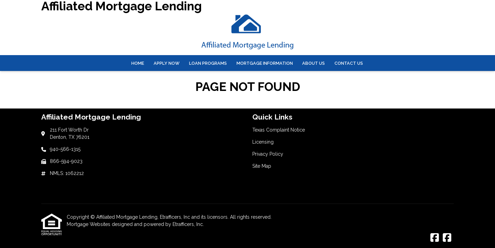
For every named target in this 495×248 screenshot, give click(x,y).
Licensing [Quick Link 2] (263, 142)
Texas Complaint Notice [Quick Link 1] (278, 130)
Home (137, 63)
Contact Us (348, 63)
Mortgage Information (264, 63)
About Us (313, 63)
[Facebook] (434, 238)
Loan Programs (208, 63)
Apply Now (166, 63)
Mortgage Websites (89, 224)
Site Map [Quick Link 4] (261, 166)
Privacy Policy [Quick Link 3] (267, 154)
